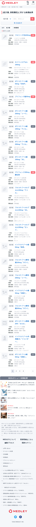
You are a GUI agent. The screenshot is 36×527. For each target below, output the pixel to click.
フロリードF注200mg (23, 35)
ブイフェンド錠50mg (22, 96)
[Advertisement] (18, 53)
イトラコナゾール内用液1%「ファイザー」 (22, 339)
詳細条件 (18, 23)
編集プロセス (9, 443)
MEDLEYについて (9, 439)
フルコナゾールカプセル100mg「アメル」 (22, 190)
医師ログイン (26, 443)
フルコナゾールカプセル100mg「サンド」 (22, 227)
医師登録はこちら (26, 439)
